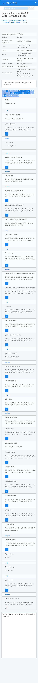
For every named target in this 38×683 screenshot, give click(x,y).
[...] (6, 608)
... (6, 134)
